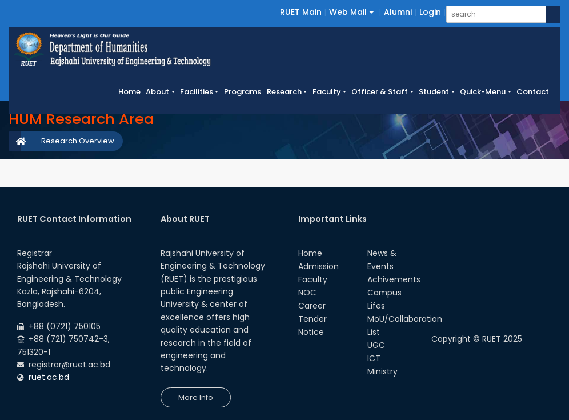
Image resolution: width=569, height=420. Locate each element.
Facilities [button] (196, 91)
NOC (307, 292)
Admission (318, 266)
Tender (312, 319)
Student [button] (434, 91)
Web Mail (351, 12)
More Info (195, 397)
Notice (311, 332)
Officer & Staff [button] (379, 91)
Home (130, 91)
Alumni (398, 12)
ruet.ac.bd (49, 377)
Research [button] (284, 91)
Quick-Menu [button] (483, 91)
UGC (376, 345)
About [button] (157, 91)
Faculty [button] (326, 91)
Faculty (312, 279)
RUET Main (301, 12)
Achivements (393, 279)
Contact (532, 91)
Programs (242, 91)
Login (430, 12)
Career (312, 305)
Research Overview (77, 140)
